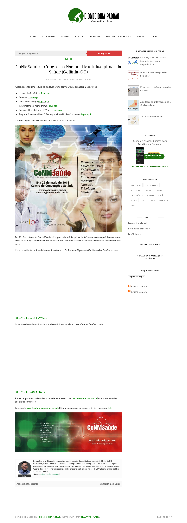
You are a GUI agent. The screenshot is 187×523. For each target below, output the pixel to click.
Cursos (79, 36)
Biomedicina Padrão (49, 517)
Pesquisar (104, 53)
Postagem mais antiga (110, 484)
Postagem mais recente (27, 484)
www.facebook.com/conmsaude (42, 407)
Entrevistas (135, 190)
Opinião (161, 195)
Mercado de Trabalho (118, 36)
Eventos (158, 190)
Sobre (153, 36)
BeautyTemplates (90, 517)
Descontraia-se (151, 185)
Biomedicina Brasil (137, 223)
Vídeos (65, 36)
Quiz (143, 200)
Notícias (150, 195)
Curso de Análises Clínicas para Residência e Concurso (150, 142)
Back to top (164, 517)
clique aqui (44, 93)
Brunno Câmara (139, 286)
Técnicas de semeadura (151, 116)
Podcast (133, 200)
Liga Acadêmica (136, 195)
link (110, 407)
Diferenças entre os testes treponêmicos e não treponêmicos (153, 61)
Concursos (48, 36)
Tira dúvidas (164, 200)
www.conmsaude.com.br (84, 398)
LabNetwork (134, 234)
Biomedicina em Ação (139, 228)
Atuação (95, 36)
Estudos (147, 190)
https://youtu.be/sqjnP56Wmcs (31, 317)
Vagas (140, 36)
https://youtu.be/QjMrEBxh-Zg (31, 392)
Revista (152, 200)
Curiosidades (135, 185)
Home (33, 36)
